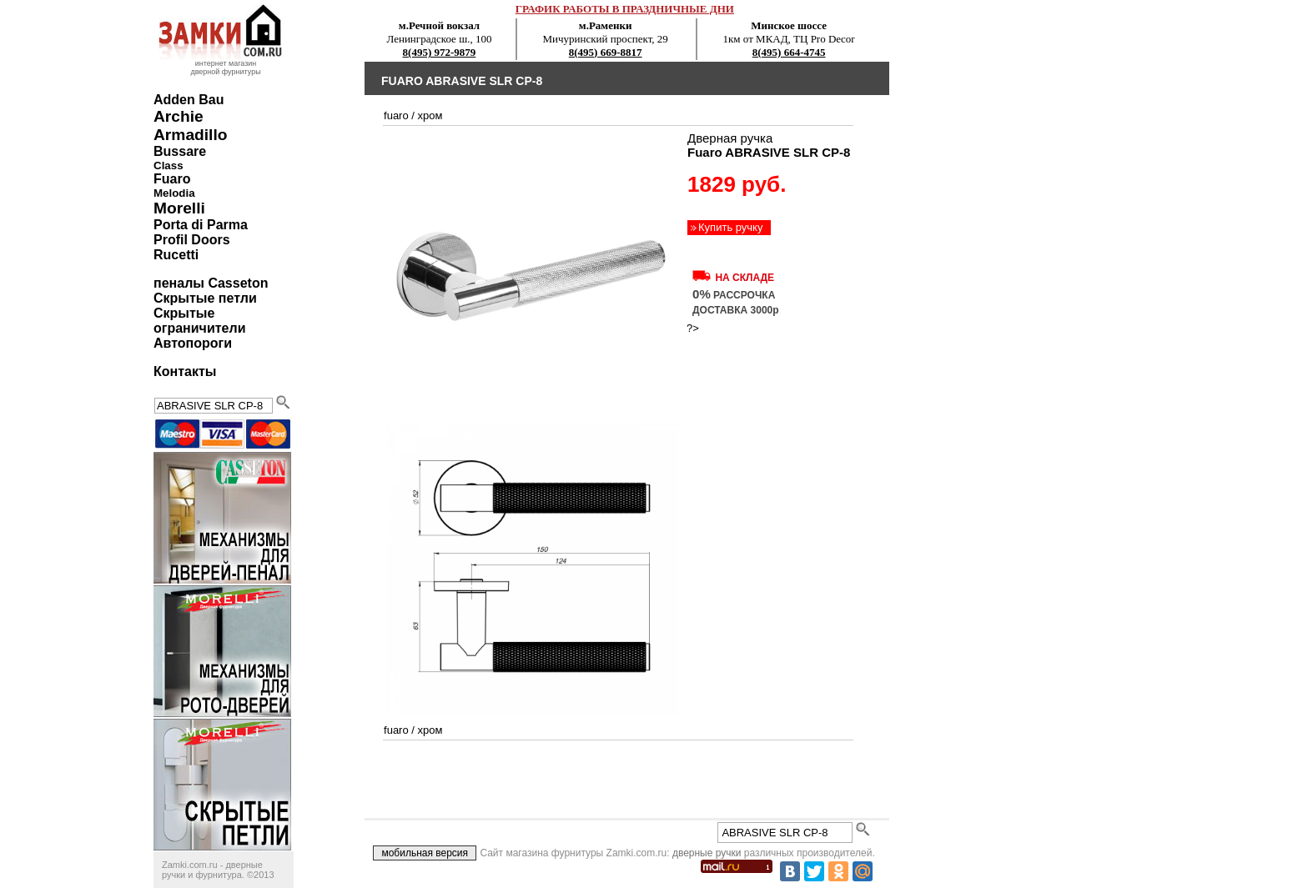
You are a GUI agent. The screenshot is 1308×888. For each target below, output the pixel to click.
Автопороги (192, 343)
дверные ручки (707, 853)
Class (168, 165)
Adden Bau (188, 100)
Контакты (184, 371)
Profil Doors (191, 240)
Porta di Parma (200, 225)
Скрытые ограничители (199, 320)
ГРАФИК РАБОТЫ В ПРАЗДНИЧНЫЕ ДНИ (625, 9)
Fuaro (171, 179)
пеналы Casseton (210, 283)
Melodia (174, 193)
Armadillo (190, 134)
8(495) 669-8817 (605, 52)
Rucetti (176, 255)
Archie (178, 116)
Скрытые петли (205, 298)
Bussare (179, 151)
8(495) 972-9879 (439, 52)
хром (430, 115)
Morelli (179, 208)
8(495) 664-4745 (789, 52)
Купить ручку (730, 227)
